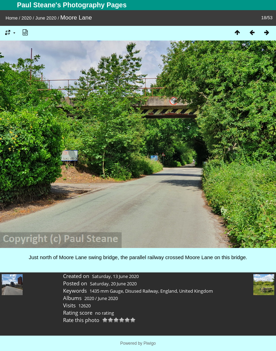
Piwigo (150, 343)
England (168, 291)
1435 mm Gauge (106, 291)
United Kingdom (196, 291)
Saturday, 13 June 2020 (115, 276)
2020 (27, 18)
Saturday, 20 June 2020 (113, 283)
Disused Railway (141, 291)
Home (12, 18)
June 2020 (45, 18)
